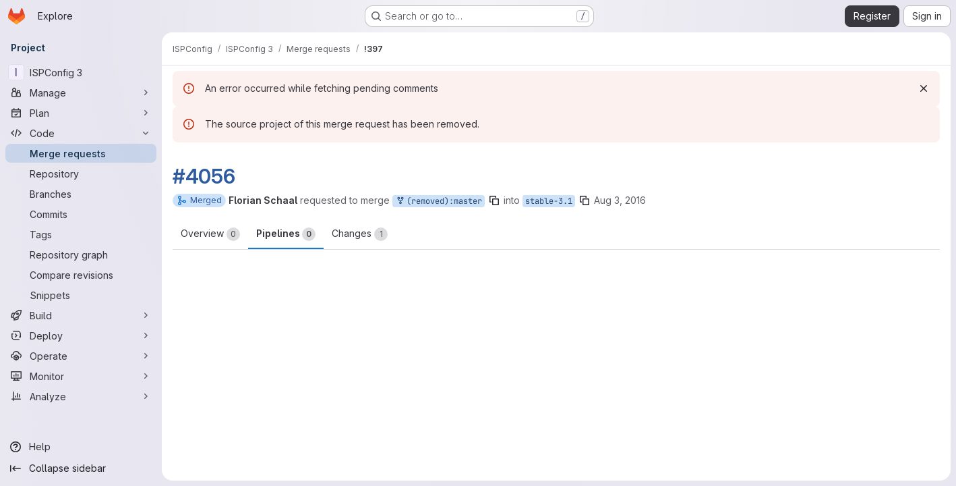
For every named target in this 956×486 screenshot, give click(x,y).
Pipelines (286, 234)
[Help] (80, 446)
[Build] (80, 315)
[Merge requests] (80, 153)
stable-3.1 (548, 201)
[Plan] (80, 112)
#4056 (204, 176)
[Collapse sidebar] (80, 468)
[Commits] (80, 214)
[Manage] (80, 92)
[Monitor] (80, 376)
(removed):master (438, 201)
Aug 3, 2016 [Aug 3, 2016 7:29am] (620, 200)
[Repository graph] (80, 254)
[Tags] (80, 234)
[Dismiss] (924, 88)
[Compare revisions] (80, 274)
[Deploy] (80, 335)
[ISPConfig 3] (80, 72)
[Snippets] (80, 295)
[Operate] (80, 355)
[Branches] (80, 193)
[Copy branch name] (494, 200)
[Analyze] (80, 396)
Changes (360, 234)
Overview (210, 234)
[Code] (80, 133)
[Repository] (80, 173)
